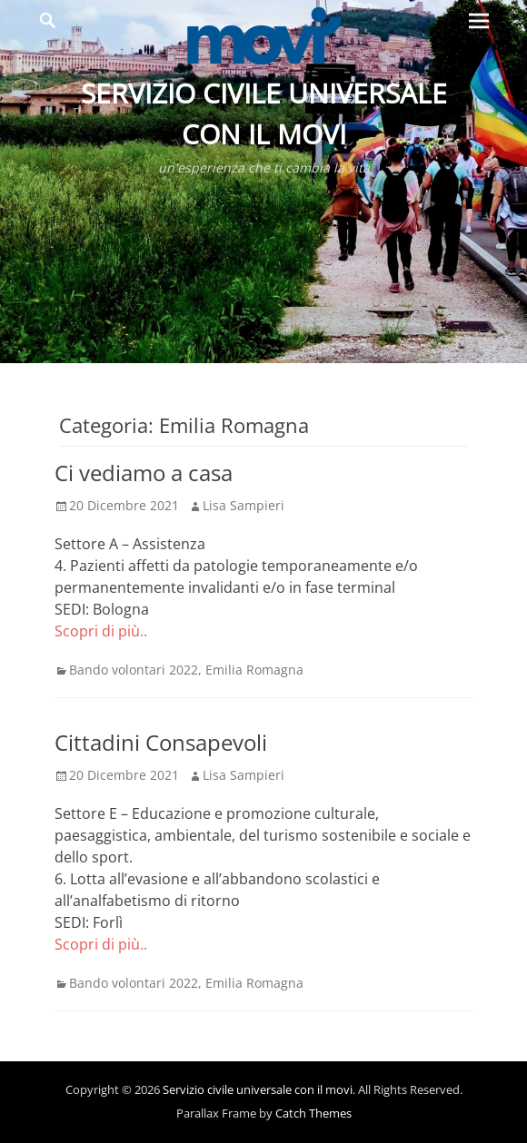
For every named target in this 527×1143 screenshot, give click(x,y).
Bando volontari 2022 (133, 669)
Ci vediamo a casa (144, 473)
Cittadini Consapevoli (161, 742)
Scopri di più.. (101, 631)
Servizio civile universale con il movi (258, 1089)
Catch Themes (313, 1113)
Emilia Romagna (254, 669)
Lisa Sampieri (243, 505)
